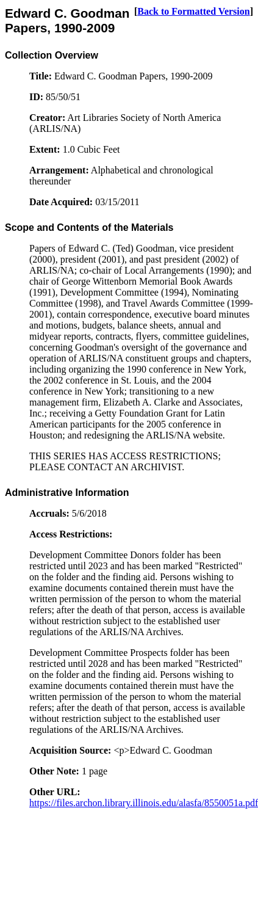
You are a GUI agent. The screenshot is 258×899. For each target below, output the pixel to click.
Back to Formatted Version (193, 11)
